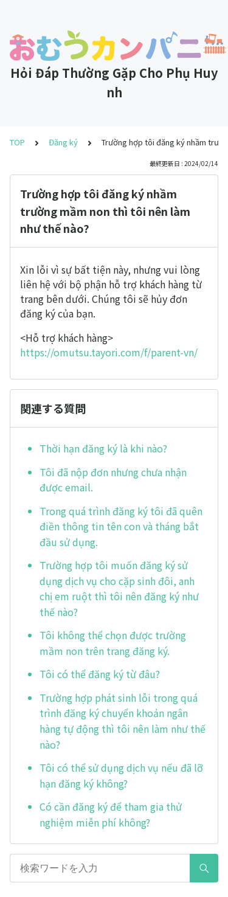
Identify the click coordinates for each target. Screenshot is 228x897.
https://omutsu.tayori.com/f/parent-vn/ (109, 352)
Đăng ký (63, 142)
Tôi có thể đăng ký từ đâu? (100, 674)
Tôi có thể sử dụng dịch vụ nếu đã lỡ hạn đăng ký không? (121, 775)
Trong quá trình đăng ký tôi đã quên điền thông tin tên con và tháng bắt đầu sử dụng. (121, 526)
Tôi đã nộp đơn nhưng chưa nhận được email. (113, 480)
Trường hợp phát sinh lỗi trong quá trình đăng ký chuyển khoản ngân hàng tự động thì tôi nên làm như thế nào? (123, 721)
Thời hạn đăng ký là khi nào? (103, 448)
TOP (17, 142)
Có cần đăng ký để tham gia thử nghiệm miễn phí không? (111, 814)
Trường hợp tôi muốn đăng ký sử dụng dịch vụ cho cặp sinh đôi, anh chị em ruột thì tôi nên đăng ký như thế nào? (119, 588)
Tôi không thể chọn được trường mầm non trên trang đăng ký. (113, 643)
